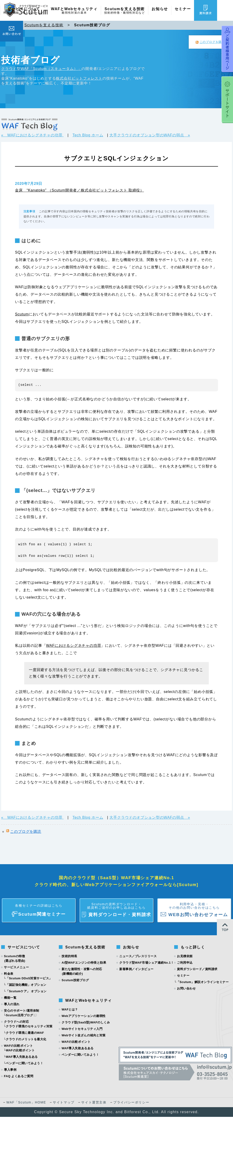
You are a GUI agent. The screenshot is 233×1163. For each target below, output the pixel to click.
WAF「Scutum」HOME (26, 1102)
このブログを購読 (212, 42)
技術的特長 (69, 956)
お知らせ (160, 9)
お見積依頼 (185, 956)
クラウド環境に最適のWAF (25, 1032)
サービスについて (23, 11)
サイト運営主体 (93, 1102)
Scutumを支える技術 (124, 11)
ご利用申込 (185, 962)
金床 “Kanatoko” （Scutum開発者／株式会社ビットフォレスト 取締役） (79, 190)
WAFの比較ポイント (20, 1050)
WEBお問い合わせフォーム (194, 908)
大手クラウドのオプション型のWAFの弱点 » (149, 135)
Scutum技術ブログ (75, 980)
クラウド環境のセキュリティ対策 (29, 1026)
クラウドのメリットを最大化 (26, 1039)
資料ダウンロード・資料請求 (116, 908)
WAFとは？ (70, 1009)
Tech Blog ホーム (87, 135)
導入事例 (10, 1069)
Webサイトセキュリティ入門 (82, 1029)
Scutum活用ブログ (19, 1015)
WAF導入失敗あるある (22, 1056)
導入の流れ (12, 1004)
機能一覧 (10, 997)
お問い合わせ (186, 988)
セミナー (183, 9)
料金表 (8, 973)
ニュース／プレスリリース (138, 956)
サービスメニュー (16, 967)
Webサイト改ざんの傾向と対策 (84, 1035)
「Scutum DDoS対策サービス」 (29, 978)
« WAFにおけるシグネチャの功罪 (32, 135)
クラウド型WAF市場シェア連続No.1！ (146, 962)
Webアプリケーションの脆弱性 (84, 1016)
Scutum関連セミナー (38, 908)
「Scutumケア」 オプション (26, 991)
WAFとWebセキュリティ (74, 11)
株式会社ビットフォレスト (79, 78)
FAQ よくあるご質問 (18, 1076)
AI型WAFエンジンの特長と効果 (84, 962)
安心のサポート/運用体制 (21, 1010)
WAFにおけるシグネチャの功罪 (73, 645)
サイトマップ (64, 1102)
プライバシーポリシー (131, 1102)
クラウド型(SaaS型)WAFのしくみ (86, 1022)
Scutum (22, 314)
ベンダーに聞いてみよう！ (24, 1063)
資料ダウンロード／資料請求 (197, 969)
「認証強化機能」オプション (26, 984)
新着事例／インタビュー (136, 969)
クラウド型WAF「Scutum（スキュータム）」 (41, 69)
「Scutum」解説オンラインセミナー (202, 982)
